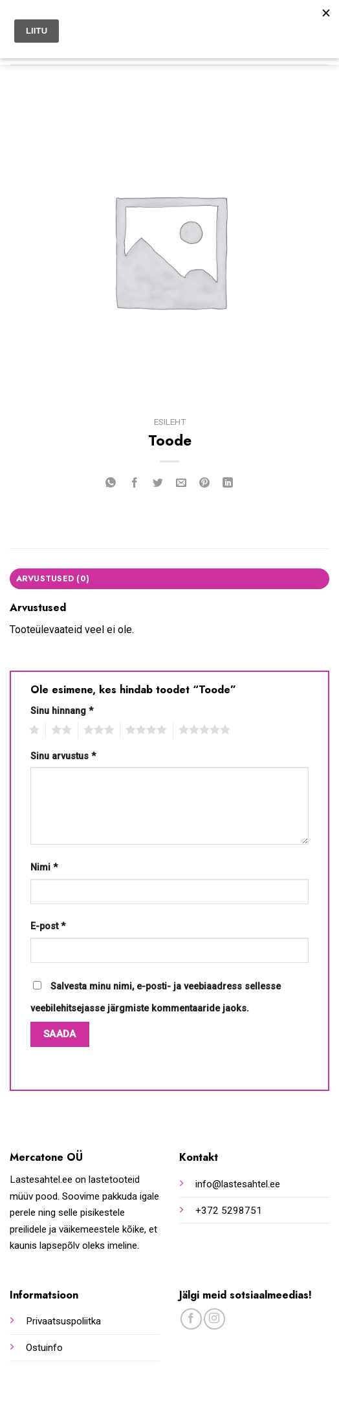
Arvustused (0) (53, 578)
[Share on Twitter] (157, 484)
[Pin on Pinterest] (204, 484)
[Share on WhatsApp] (111, 484)
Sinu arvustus (63, 756)
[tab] (169, 578)
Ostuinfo (44, 1348)
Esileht (170, 421)
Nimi (44, 867)
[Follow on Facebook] (191, 1319)
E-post (47, 926)
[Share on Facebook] (134, 484)
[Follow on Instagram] (214, 1319)
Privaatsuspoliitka (63, 1321)
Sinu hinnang (61, 711)
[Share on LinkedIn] (228, 484)
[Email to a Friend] (181, 484)
